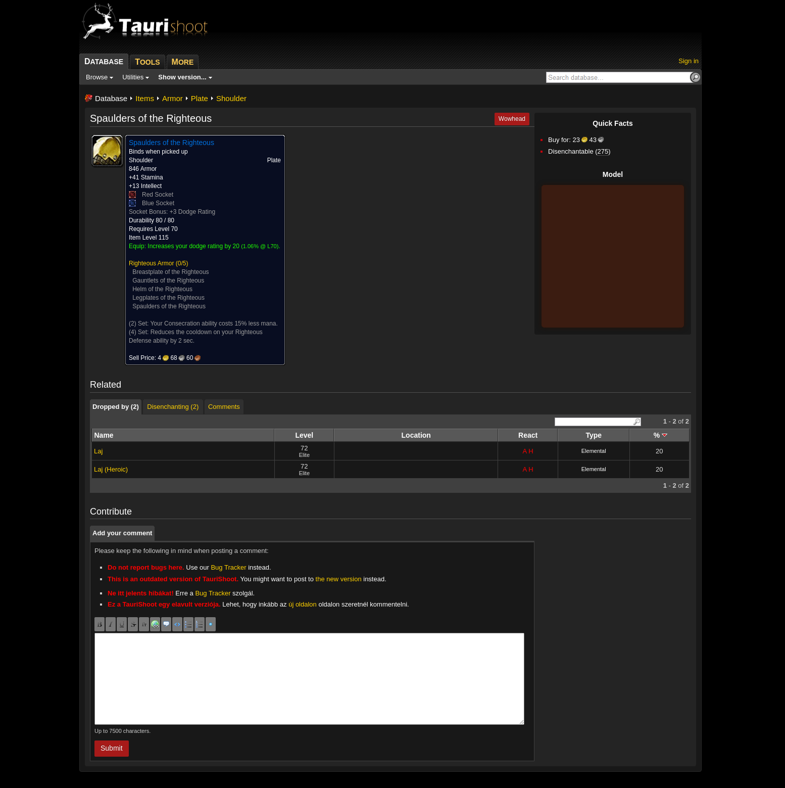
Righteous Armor (151, 263)
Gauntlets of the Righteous (168, 280)
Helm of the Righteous (162, 289)
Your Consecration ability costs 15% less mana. (213, 323)
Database (111, 98)
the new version (339, 579)
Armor (172, 98)
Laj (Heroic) (111, 469)
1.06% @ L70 (260, 246)
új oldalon (302, 604)
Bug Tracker (228, 567)
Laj (98, 451)
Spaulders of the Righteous (169, 306)
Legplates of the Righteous (168, 297)
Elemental (593, 451)
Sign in (688, 61)
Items (144, 98)
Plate (199, 98)
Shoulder (231, 98)
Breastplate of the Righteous (170, 271)
